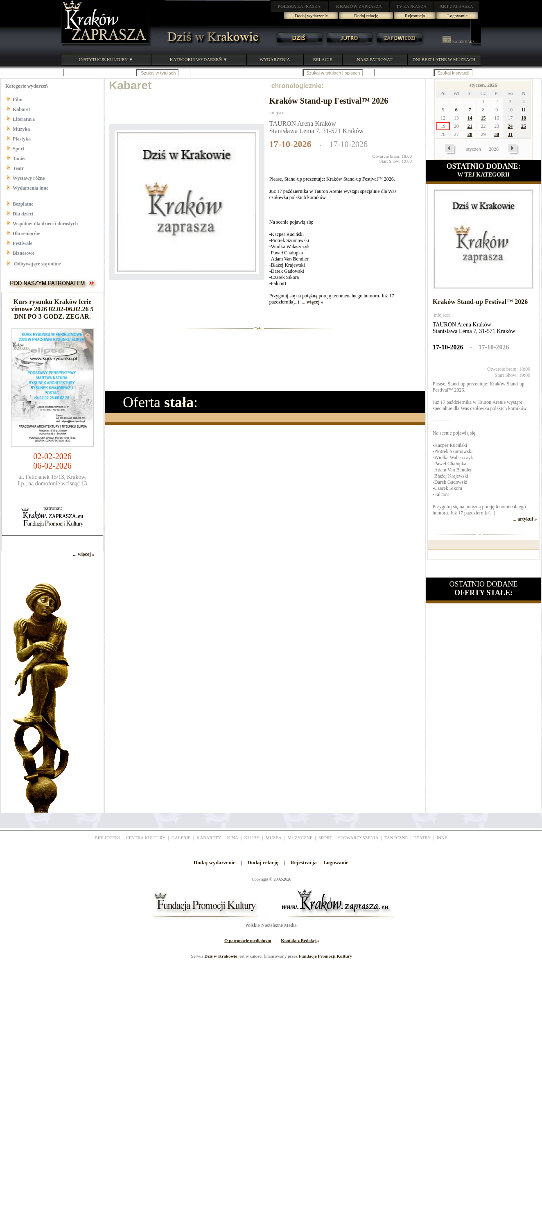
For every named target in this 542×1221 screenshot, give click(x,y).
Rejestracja (415, 15)
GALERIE (181, 837)
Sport (19, 149)
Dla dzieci (23, 214)
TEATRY (422, 837)
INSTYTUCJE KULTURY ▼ (106, 59)
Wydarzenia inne (30, 188)
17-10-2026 (290, 144)
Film (18, 99)
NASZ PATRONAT (375, 59)
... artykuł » (525, 519)
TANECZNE (396, 837)
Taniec (20, 158)
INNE (442, 837)
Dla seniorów (26, 233)
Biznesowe (23, 253)
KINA (233, 837)
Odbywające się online (37, 264)
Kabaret (21, 109)
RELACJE (322, 59)
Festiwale (22, 243)
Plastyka (22, 139)
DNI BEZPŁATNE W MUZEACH (444, 59)
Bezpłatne (23, 204)
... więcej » (312, 302)
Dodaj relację (366, 15)
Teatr (18, 168)
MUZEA (274, 837)
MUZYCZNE (299, 837)
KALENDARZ (458, 42)
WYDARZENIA (275, 59)
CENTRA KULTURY (145, 837)
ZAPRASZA (299, 6)
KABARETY (208, 837)
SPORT (325, 837)
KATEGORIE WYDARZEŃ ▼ (199, 59)
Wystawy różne (29, 178)
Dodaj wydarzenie (311, 15)
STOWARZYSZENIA (358, 837)
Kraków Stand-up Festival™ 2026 (328, 100)
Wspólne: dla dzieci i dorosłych (45, 224)
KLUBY (252, 837)
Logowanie (457, 15)
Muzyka (21, 129)
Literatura (24, 119)
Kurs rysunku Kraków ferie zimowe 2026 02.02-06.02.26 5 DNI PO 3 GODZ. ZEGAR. (52, 309)
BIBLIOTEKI (107, 837)
